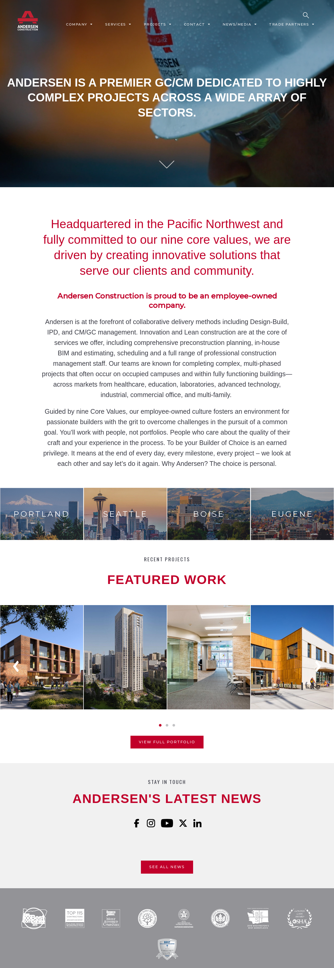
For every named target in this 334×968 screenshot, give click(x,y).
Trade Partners (289, 24)
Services (115, 24)
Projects (155, 24)
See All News (167, 866)
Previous (16, 666)
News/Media (237, 24)
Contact (194, 24)
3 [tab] (173, 725)
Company (76, 24)
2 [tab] (167, 725)
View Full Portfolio (167, 742)
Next (318, 666)
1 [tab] (160, 725)
